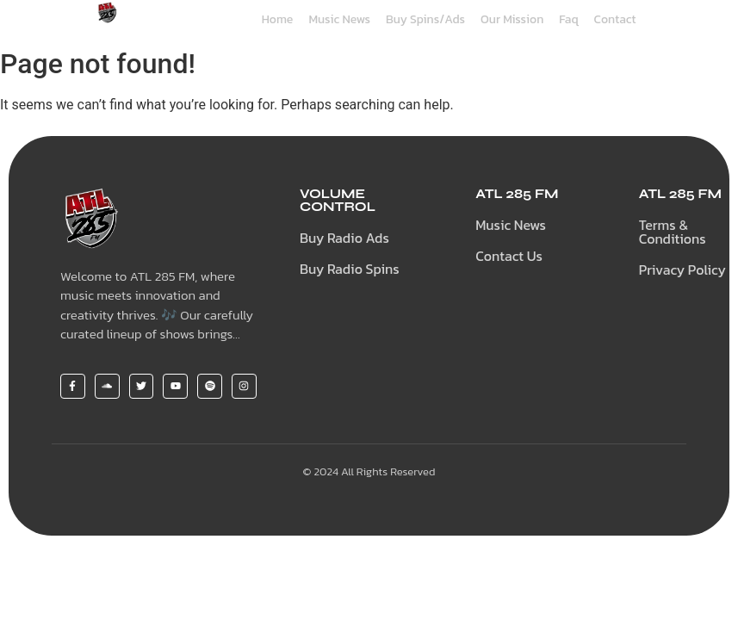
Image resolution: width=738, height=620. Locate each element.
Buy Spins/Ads (425, 19)
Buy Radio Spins (350, 268)
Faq (568, 19)
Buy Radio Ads (344, 237)
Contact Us (509, 255)
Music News (339, 19)
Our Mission (512, 19)
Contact (615, 19)
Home (278, 19)
